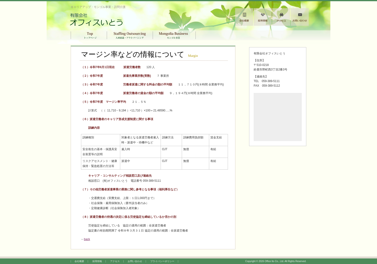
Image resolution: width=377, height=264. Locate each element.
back (87, 239)
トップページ (89, 35)
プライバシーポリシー (162, 261)
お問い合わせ (300, 17)
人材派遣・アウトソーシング (130, 35)
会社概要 (244, 17)
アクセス (281, 17)
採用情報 (263, 17)
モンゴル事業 (174, 35)
